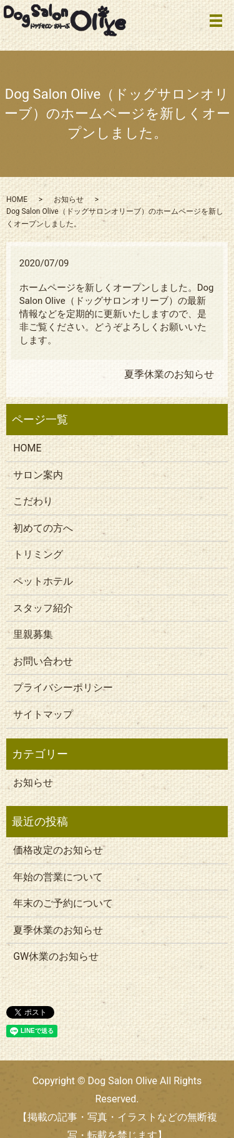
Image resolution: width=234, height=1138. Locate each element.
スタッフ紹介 (43, 608)
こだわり (33, 501)
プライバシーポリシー (63, 687)
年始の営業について (58, 877)
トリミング (38, 554)
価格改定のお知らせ (58, 850)
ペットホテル (43, 581)
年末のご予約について (63, 903)
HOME (16, 199)
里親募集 (33, 634)
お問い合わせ (43, 661)
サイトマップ (43, 714)
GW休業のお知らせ (56, 956)
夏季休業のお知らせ (169, 374)
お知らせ (69, 199)
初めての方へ (43, 528)
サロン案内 (38, 475)
